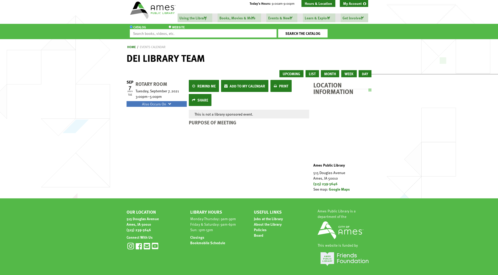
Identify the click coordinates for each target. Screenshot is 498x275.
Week (349, 70)
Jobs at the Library (268, 215)
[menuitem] (354, 3)
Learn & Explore (316, 18)
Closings (197, 233)
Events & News (279, 18)
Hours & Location (318, 3)
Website (164, 30)
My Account (352, 3)
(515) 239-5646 (325, 180)
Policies (260, 226)
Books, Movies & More (237, 18)
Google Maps (339, 185)
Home (131, 43)
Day (365, 70)
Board (258, 231)
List (312, 70)
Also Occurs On (157, 100)
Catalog (139, 30)
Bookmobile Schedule (207, 239)
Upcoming (291, 70)
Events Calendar (153, 43)
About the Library (268, 220)
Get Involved (352, 18)
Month (330, 70)
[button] (274, 3)
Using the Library (192, 18)
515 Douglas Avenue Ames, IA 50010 (143, 217)
